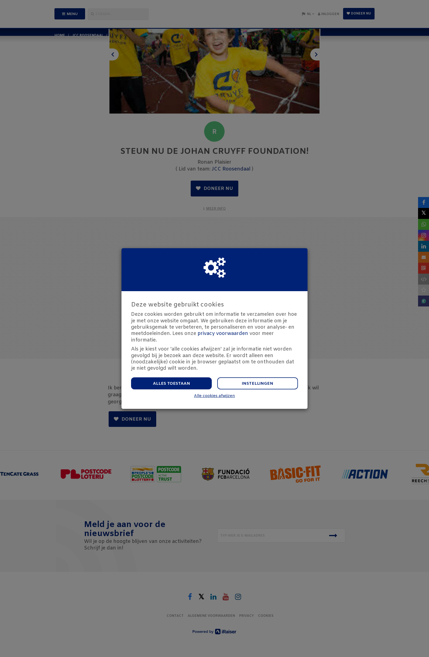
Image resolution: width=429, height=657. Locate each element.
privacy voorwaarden (223, 333)
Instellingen (257, 383)
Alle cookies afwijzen (214, 396)
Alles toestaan (171, 383)
